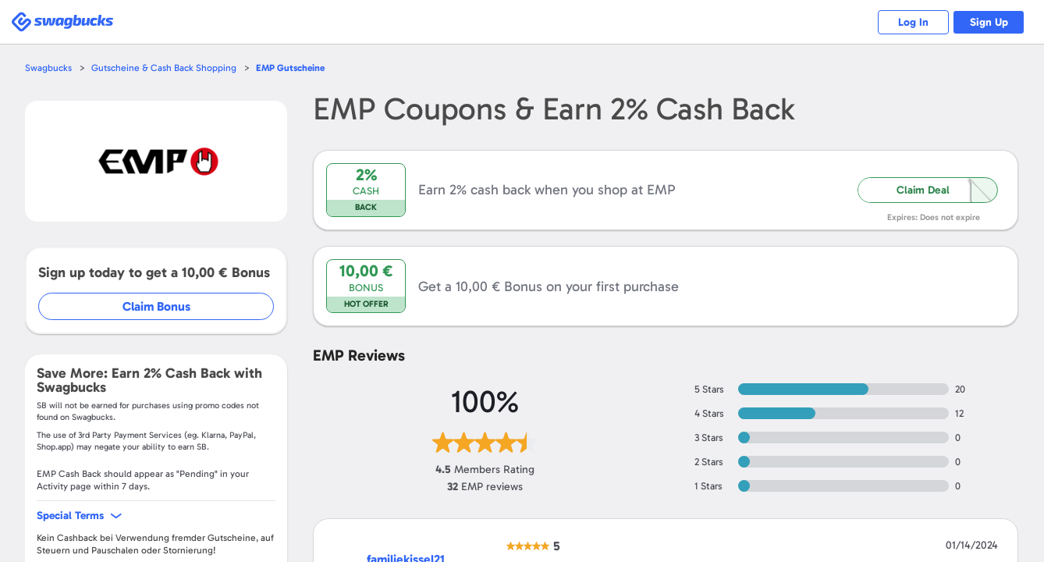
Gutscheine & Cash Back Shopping (168, 67)
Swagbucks (49, 67)
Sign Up (986, 22)
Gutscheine (299, 67)
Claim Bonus (157, 306)
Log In (904, 22)
